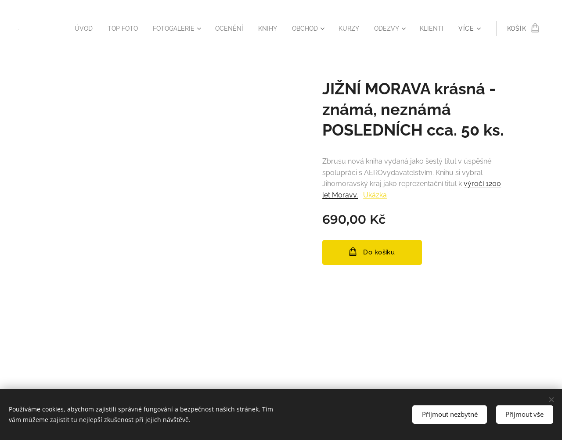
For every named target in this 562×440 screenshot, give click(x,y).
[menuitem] (66, 28)
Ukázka (375, 195)
